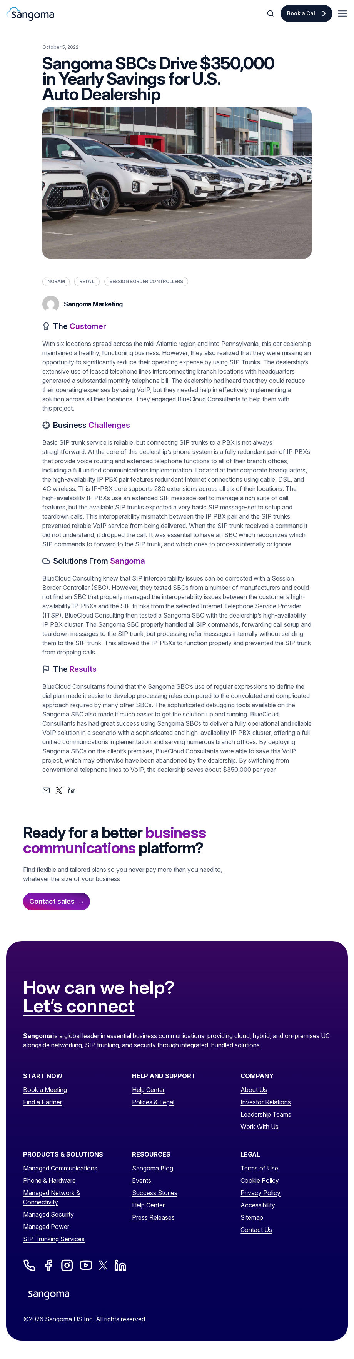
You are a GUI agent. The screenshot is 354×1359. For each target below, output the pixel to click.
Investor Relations (265, 1102)
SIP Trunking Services (54, 1239)
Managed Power (46, 1226)
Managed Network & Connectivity (51, 1197)
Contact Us (256, 1230)
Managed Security (48, 1214)
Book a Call (302, 13)
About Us (253, 1090)
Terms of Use (259, 1168)
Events (141, 1180)
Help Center (148, 1090)
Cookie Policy (259, 1180)
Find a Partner (42, 1102)
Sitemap (251, 1217)
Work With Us (259, 1126)
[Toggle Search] (271, 13)
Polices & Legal (153, 1102)
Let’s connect (79, 1006)
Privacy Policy (260, 1193)
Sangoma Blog (152, 1168)
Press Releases (153, 1217)
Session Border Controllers (146, 281)
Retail (87, 281)
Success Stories (154, 1193)
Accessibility (257, 1205)
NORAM (56, 281)
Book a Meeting (45, 1090)
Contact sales (52, 901)
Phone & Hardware (49, 1180)
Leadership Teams (265, 1114)
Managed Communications (60, 1168)
